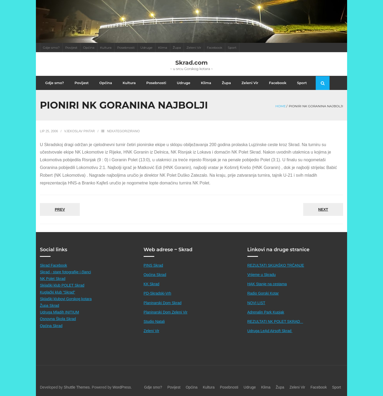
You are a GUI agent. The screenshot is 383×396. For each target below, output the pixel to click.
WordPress (122, 387)
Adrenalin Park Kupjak (265, 312)
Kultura (105, 48)
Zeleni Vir (193, 48)
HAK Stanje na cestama (267, 284)
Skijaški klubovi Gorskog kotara (66, 299)
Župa (177, 48)
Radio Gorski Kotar (263, 293)
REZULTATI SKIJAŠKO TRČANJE (275, 265)
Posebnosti (126, 48)
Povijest (71, 48)
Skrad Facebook (53, 265)
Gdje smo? (51, 48)
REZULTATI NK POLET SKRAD (275, 321)
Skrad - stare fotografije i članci (65, 272)
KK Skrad (151, 284)
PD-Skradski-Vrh (157, 293)
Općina (88, 48)
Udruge (146, 48)
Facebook (214, 48)
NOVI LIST (256, 303)
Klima (162, 48)
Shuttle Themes (77, 387)
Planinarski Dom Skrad (162, 303)
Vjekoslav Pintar (79, 131)
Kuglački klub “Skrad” (57, 292)
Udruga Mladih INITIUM (59, 312)
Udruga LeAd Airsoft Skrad (270, 331)
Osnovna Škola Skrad (58, 319)
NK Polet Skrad (52, 279)
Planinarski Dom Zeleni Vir (166, 312)
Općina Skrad (51, 326)
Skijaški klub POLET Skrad (62, 285)
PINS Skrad (153, 265)
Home (280, 106)
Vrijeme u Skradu (261, 275)
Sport (232, 48)
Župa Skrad (49, 305)
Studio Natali (154, 321)
